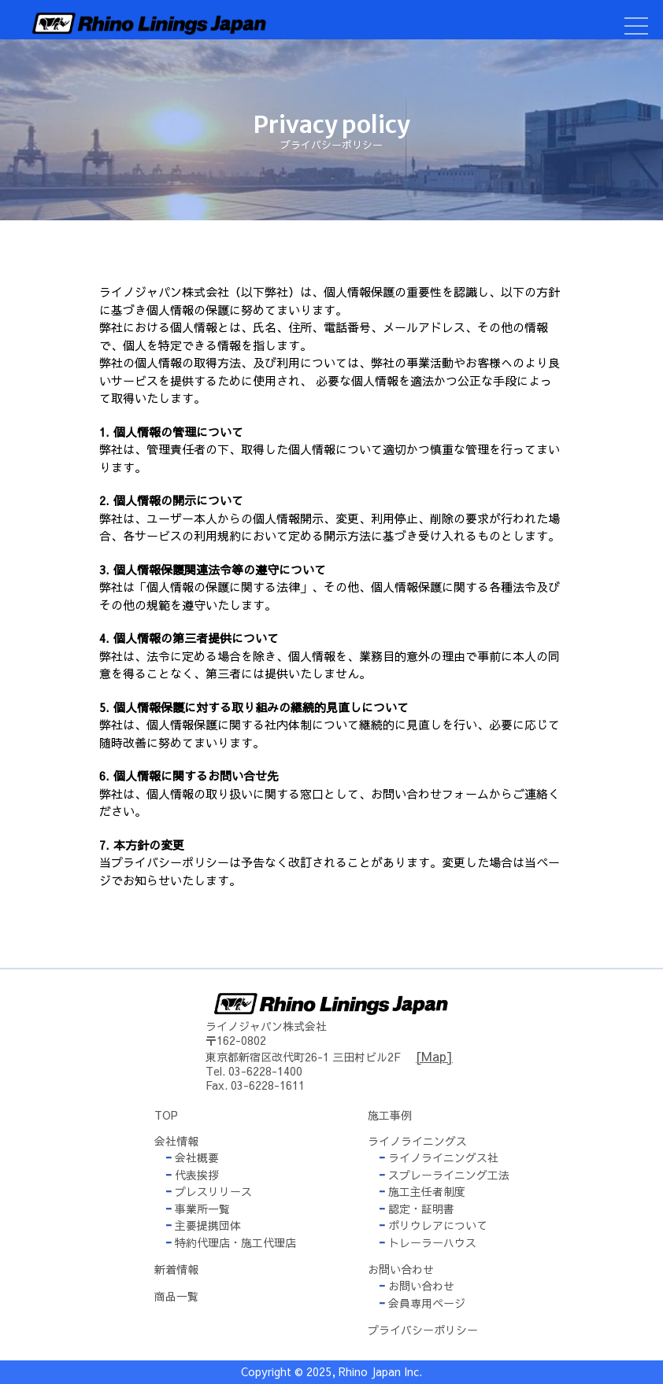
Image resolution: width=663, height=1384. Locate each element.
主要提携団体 (203, 1225)
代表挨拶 (192, 1175)
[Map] (434, 1056)
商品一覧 (176, 1296)
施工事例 (390, 1115)
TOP (166, 1115)
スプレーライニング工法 (444, 1175)
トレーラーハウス (427, 1242)
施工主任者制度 (422, 1191)
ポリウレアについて (433, 1225)
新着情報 (176, 1269)
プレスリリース (208, 1191)
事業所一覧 (197, 1208)
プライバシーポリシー (423, 1330)
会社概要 (192, 1157)
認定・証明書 (416, 1208)
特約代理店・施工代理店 (230, 1242)
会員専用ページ (422, 1303)
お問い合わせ (416, 1286)
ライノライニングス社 (438, 1157)
